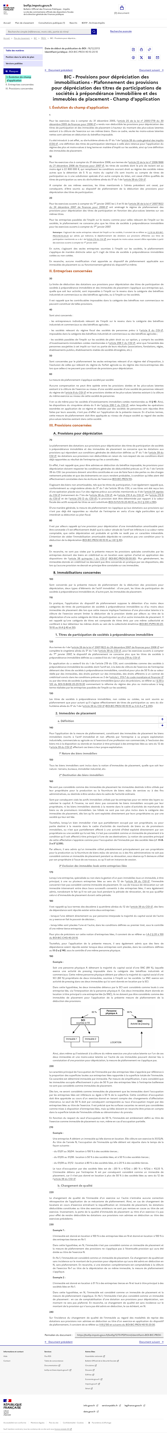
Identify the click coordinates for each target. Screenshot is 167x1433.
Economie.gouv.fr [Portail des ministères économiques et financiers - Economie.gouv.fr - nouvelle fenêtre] (92, 1379)
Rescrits (73, 22)
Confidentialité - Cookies (73, 1422)
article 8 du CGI (150, 330)
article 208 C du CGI (120, 343)
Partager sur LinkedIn (149, 57)
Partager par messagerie (157, 57)
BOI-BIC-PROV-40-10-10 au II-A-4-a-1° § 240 (129, 706)
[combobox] (48, 32)
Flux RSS (47, 1356)
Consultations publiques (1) (52, 22)
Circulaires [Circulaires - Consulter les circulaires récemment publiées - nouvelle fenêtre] (89, 1365)
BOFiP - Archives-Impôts (93, 22)
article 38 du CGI (99, 495)
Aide (5, 1356)
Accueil (7, 22)
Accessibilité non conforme (15, 1422)
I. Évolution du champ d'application (19, 78)
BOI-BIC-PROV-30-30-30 (122, 558)
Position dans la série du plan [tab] (20, 57)
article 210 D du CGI (82, 498)
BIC (35, 38)
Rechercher (94, 32)
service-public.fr (110, 1405)
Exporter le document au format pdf (133, 49)
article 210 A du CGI (129, 495)
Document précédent (60, 70)
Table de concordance (53, 1361)
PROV (43, 38)
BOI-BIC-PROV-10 (122, 479)
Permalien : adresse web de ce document (149, 49)
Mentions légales (38, 1422)
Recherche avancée (121, 31)
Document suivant (149, 70)
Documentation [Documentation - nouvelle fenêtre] (51, 1365)
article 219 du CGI (95, 239)
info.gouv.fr (90, 1405)
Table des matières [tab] (15, 50)
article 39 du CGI (133, 179)
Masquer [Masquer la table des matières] (13, 71)
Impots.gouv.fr (91, 1384)
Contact (6, 1361)
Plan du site (54, 1422)
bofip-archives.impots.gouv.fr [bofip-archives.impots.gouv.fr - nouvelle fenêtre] (56, 1370)
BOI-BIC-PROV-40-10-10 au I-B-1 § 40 (102, 540)
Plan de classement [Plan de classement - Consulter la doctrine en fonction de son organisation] (24, 22)
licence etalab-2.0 (62, 1429)
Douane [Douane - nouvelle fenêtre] (88, 1370)
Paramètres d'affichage (101, 1422)
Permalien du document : (58, 1335)
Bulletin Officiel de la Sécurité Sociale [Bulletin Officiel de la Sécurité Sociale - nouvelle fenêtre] (100, 1361)
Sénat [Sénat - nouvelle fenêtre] (87, 1388)
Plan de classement (22, 38)
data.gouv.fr (90, 1411)
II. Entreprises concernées (20, 84)
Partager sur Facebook (133, 57)
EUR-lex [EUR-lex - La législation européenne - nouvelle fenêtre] (88, 1374)
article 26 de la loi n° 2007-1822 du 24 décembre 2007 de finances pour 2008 (106, 205)
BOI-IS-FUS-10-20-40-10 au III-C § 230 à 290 (132, 502)
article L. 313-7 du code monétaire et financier (135, 677)
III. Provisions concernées (19, 88)
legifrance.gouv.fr (134, 1405)
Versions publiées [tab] (14, 63)
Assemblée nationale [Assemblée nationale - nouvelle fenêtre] (93, 1356)
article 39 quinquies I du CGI (86, 558)
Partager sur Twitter (141, 57)
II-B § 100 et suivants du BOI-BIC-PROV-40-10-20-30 (127, 1324)
